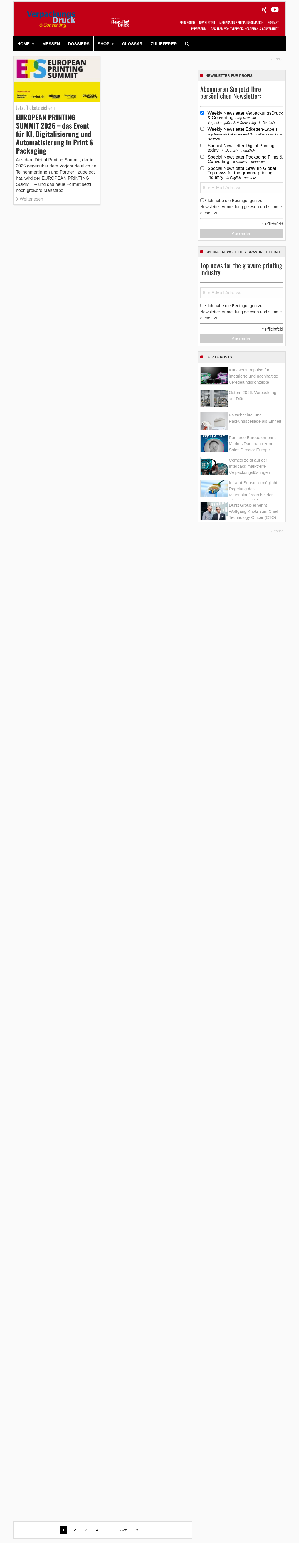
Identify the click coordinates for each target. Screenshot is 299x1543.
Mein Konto (187, 22)
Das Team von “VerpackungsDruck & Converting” (245, 28)
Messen (51, 43)
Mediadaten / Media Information (241, 22)
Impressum (198, 28)
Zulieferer (164, 43)
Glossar (132, 43)
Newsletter (207, 22)
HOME (23, 43)
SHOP (104, 43)
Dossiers (79, 43)
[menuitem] (25, 43)
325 (123, 1529)
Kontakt (273, 22)
